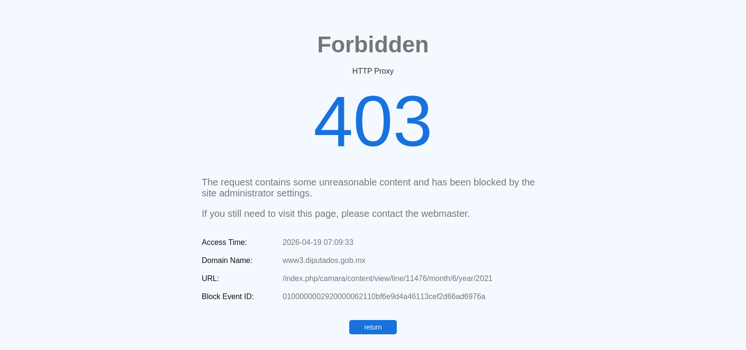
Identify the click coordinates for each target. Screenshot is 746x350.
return (373, 327)
